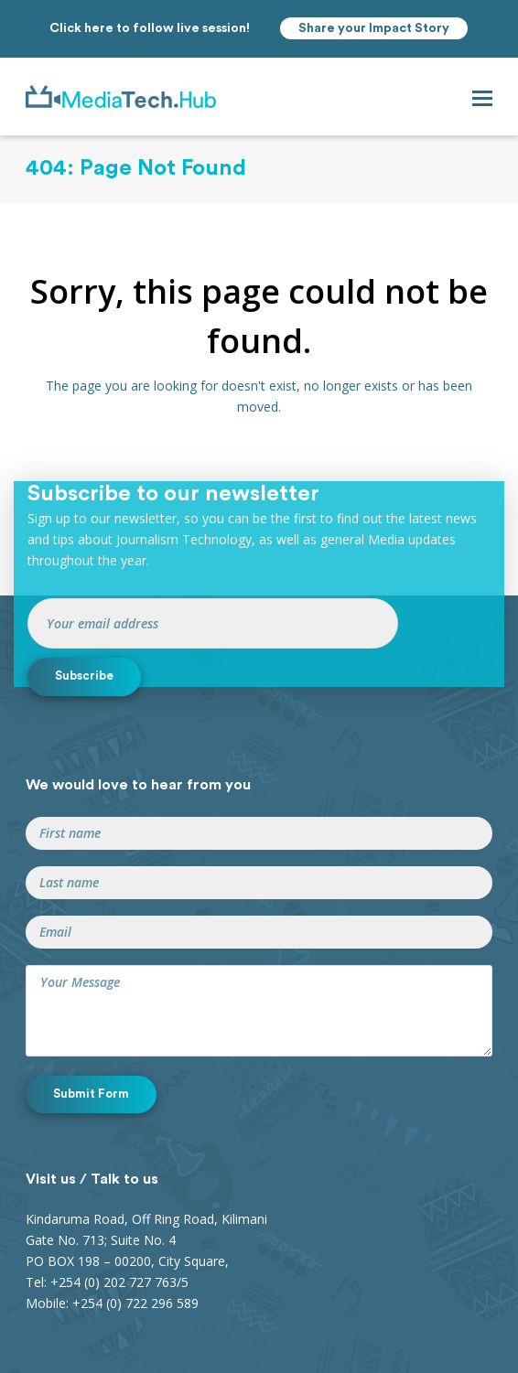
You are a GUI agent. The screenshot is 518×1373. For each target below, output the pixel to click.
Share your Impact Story (373, 28)
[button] (482, 97)
